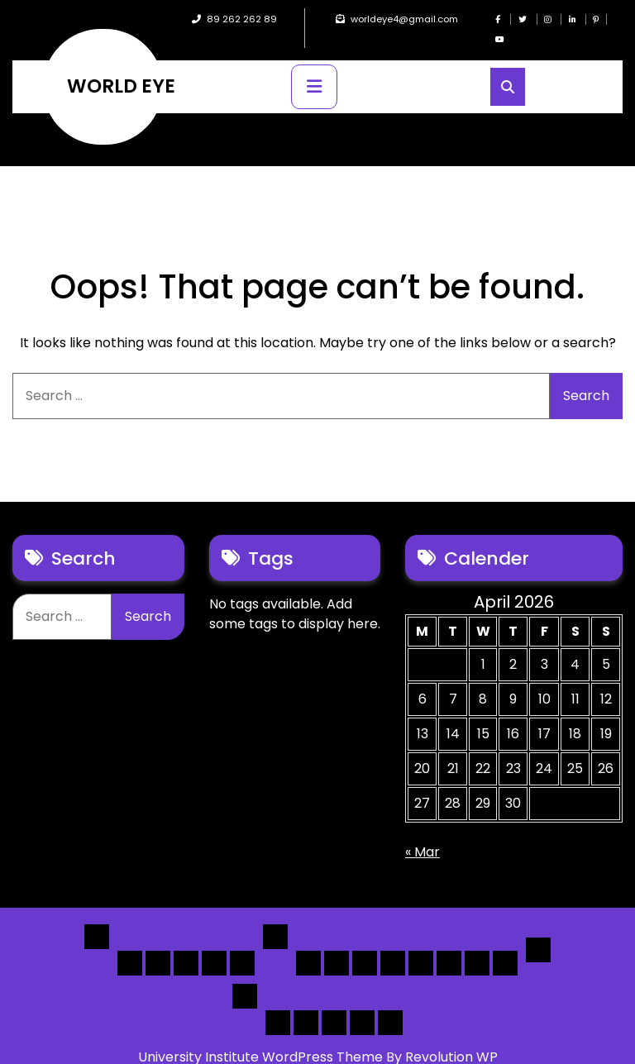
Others (244, 976)
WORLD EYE (121, 66)
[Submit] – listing (390, 1002)
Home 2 (158, 943)
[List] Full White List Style (336, 943)
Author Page (277, 1002)
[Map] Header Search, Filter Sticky (477, 943)
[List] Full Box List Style (364, 943)
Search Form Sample (334, 1002)
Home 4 (214, 943)
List (275, 916)
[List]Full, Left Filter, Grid (392, 943)
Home (96, 916)
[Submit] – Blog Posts (362, 1002)
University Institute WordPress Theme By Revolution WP (318, 1037)
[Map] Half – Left (449, 943)
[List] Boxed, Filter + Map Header (308, 943)
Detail (538, 930)
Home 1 (129, 943)
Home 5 (242, 943)
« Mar (422, 832)
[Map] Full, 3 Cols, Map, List (420, 943)
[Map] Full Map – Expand (505, 943)
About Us (306, 1002)
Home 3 (186, 943)
